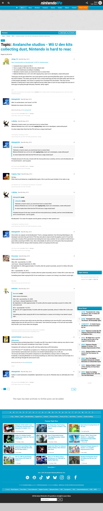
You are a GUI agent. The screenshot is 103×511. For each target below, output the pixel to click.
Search (71, 32)
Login (92, 4)
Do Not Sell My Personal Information (74, 485)
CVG (91, 489)
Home (3, 36)
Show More (51, 467)
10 (74, 337)
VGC (74, 489)
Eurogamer (67, 489)
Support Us (38, 416)
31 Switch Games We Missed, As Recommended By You (90, 325)
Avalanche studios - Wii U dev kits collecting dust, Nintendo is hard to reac (37, 46)
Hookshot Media (27, 485)
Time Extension (32, 489)
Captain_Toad (15, 174)
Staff (21, 416)
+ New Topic (63, 32)
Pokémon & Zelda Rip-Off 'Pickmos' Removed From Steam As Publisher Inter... (91, 332)
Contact (46, 416)
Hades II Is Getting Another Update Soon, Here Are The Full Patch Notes (90, 373)
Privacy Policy (54, 416)
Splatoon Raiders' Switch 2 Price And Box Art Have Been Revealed (90, 366)
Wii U (13, 36)
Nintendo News (54, 489)
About (17, 416)
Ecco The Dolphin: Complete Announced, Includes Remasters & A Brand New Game (91, 360)
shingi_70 (14, 59)
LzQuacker (16, 147)
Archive (79, 416)
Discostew (14, 256)
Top (11, 416)
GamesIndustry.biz (82, 489)
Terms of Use (64, 416)
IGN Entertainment (42, 485)
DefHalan (14, 288)
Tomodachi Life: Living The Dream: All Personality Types (91, 319)
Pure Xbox (23, 489)
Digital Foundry (43, 489)
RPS (95, 489)
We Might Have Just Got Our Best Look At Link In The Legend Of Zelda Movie (90, 339)
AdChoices (61, 485)
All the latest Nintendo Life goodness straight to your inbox (51, 496)
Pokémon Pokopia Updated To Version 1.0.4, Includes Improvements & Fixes (90, 346)
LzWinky (14, 121)
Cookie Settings (88, 416)
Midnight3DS (15, 99)
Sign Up (96, 4)
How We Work (29, 416)
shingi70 (37, 92)
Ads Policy (73, 416)
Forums (5, 33)
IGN (61, 489)
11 (74, 371)
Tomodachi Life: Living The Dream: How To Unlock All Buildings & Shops (90, 313)
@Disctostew (15, 340)
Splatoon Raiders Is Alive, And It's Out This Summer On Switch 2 (91, 353)
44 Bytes (55, 485)
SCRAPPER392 (16, 337)
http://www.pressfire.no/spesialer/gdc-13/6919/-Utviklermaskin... (30, 62)
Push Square (14, 489)
